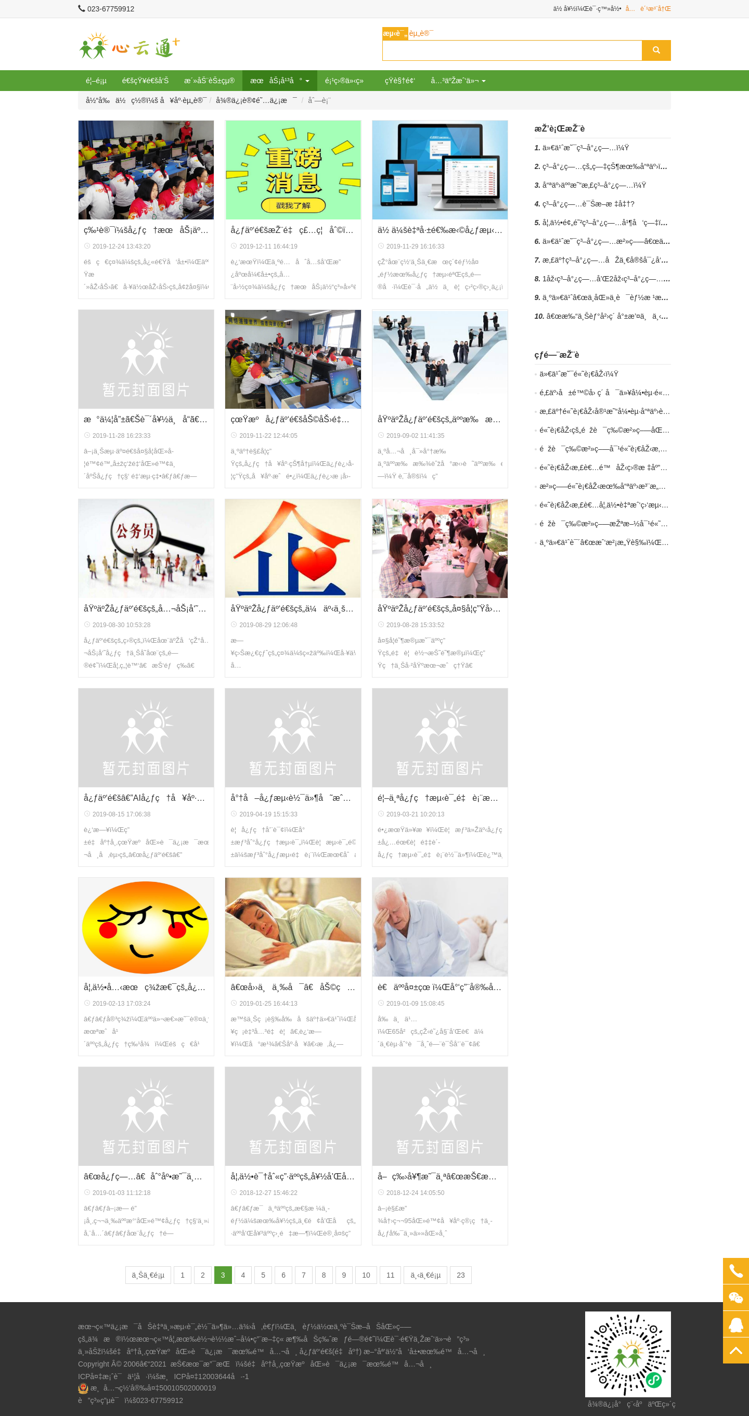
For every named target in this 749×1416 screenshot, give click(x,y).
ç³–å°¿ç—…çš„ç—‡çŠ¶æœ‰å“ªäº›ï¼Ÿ (607, 166)
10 (366, 1275)
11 (390, 1275)
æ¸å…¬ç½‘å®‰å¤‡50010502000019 (153, 1388)
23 (461, 1275)
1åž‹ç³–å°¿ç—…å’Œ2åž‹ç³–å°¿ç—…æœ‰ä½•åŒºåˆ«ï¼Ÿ (638, 279)
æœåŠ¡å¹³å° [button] (279, 80)
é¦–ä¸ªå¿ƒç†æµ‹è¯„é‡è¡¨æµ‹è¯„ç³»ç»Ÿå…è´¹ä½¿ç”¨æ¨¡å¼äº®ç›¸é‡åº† (440, 798)
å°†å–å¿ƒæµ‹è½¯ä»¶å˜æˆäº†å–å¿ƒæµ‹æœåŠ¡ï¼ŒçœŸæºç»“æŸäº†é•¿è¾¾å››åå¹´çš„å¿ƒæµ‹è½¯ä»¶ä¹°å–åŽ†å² (292, 798)
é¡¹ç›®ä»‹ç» (347, 80)
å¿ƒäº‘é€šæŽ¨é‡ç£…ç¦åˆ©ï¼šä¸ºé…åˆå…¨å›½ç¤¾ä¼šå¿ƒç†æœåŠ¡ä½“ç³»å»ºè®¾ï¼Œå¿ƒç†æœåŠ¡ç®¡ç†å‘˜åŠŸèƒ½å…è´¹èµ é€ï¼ (292, 230)
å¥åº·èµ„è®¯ (183, 100)
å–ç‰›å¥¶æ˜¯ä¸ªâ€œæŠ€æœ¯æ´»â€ (440, 1176)
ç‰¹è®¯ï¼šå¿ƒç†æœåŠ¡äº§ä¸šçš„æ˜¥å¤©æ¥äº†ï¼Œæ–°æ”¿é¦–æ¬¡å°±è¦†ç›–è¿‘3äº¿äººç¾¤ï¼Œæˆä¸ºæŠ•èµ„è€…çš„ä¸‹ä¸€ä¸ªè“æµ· (146, 230)
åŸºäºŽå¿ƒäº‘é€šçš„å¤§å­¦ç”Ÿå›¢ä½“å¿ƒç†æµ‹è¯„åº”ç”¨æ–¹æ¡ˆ (440, 608)
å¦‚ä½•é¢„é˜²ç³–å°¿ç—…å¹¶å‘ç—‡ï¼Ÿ (607, 222)
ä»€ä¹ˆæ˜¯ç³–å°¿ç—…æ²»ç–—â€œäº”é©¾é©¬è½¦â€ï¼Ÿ (638, 241)
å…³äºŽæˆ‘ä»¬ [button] (458, 80)
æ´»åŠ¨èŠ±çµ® (209, 80)
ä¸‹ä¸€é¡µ (425, 1275)
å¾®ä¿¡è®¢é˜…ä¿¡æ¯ (256, 100)
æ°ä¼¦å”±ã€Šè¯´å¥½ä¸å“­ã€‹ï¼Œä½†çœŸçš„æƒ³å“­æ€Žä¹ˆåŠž (146, 419)
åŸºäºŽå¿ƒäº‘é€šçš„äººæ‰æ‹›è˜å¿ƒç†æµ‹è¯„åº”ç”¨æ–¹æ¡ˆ (440, 419)
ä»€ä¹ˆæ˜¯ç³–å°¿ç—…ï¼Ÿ (586, 148)
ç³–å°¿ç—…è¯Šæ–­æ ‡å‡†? (589, 204)
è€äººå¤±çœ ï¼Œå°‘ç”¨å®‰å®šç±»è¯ (440, 987)
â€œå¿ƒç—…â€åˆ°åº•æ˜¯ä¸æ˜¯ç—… (146, 1176)
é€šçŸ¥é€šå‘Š (145, 80)
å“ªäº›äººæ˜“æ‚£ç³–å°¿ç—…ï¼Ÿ (595, 185)
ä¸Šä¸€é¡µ (148, 1275)
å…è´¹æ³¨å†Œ (648, 8)
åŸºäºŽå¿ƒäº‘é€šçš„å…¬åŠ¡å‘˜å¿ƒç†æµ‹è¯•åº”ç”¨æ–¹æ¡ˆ (146, 608)
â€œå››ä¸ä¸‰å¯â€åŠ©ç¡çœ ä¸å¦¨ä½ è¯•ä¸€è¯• (292, 987)
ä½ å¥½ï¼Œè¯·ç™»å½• (587, 8)
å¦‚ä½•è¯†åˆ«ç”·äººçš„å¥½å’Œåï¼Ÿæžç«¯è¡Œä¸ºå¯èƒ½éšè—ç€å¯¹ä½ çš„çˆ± (292, 1176)
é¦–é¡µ (96, 80)
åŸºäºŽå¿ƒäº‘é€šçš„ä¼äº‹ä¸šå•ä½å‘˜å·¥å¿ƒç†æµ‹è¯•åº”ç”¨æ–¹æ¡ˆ (292, 608)
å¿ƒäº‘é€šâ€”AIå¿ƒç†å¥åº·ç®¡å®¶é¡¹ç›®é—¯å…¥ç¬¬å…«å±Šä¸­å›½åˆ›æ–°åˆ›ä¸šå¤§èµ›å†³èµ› (146, 798)
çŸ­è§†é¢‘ (400, 80)
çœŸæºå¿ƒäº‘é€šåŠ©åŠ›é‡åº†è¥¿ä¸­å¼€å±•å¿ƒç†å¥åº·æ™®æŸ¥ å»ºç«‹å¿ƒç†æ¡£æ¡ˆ (292, 419)
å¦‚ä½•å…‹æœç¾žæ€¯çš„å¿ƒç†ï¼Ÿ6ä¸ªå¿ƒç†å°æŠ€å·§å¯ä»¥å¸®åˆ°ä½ (146, 987)
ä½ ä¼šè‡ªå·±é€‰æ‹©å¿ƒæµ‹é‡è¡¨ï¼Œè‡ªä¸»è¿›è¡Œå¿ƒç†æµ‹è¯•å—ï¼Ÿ (440, 230)
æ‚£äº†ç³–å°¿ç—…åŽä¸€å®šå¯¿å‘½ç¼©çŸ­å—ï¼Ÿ (632, 260)
